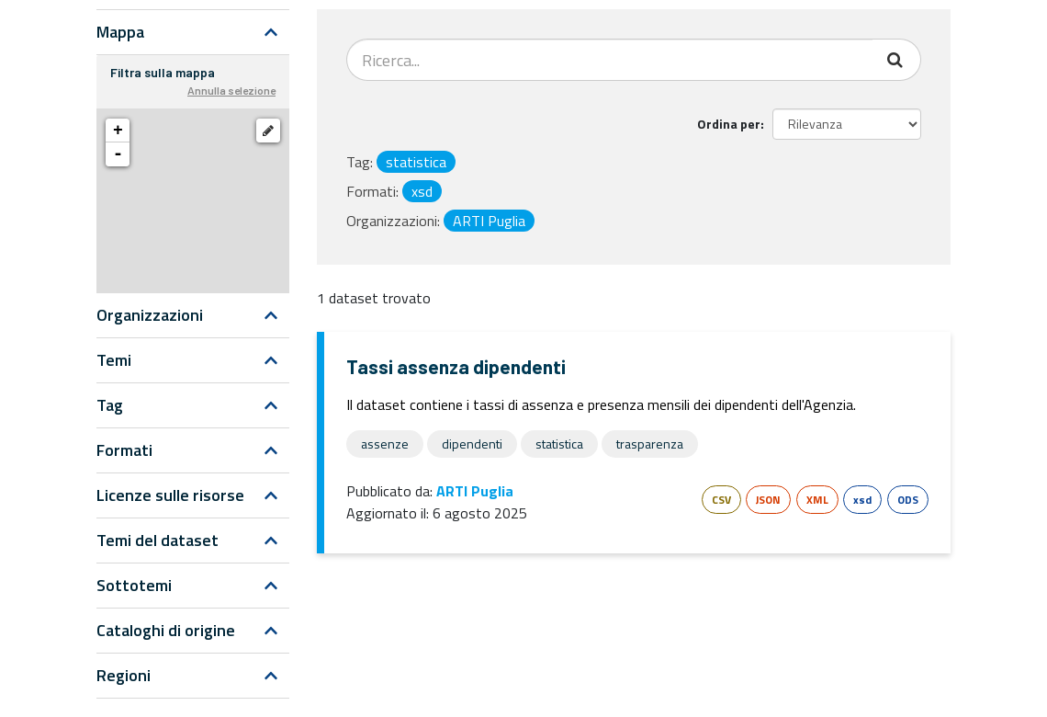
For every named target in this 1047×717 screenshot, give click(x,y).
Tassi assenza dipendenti (456, 366)
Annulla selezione (231, 90)
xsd (862, 499)
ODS (907, 499)
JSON (768, 499)
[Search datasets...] (609, 60)
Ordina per (728, 123)
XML (817, 499)
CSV (721, 499)
